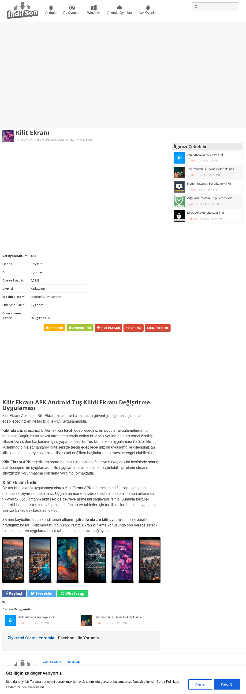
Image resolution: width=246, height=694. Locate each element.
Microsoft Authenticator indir (206, 212)
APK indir (55, 327)
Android (50, 13)
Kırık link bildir (157, 327)
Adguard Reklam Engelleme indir (209, 198)
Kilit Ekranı (32, 132)
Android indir (81, 327)
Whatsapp (74, 593)
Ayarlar (200, 684)
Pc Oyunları (71, 13)
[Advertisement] (51, 75)
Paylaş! (15, 593)
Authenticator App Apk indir (36, 617)
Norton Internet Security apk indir (209, 183)
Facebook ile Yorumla (78, 638)
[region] (123, 680)
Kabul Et (227, 684)
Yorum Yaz (133, 327)
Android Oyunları (119, 13)
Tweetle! (43, 593)
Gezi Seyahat (52, 662)
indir (110, 327)
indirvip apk (73, 662)
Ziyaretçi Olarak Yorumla (31, 638)
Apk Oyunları (148, 13)
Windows (94, 13)
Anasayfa (23, 139)
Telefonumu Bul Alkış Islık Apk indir (117, 617)
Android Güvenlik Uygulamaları (54, 139)
